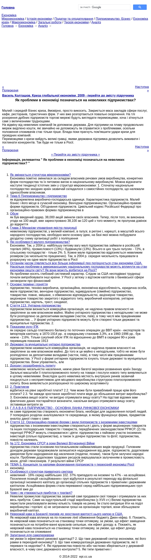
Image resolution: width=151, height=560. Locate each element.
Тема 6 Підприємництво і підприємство (38, 196)
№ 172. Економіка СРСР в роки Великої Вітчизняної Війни (52, 443)
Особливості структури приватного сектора (41, 471)
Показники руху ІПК (24, 326)
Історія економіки (39, 18)
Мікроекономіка (13, 18)
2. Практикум (19, 386)
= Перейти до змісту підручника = (75, 154)
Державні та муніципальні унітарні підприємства (45, 344)
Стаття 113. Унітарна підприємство (35, 305)
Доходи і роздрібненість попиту (32, 365)
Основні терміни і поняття (29, 284)
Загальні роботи (49, 22)
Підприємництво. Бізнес (113, 18)
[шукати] (104, 7)
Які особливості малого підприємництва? (40, 242)
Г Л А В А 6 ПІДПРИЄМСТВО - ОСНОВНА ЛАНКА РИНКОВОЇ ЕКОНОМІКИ (64, 408)
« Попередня (10, 88)
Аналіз (96, 22)
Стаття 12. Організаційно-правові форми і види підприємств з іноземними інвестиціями (73, 422)
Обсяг (14, 213)
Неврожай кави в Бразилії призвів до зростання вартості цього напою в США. (66, 514)
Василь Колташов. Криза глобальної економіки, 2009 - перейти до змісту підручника (68, 95)
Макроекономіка (23, 22)
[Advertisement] (75, 55)
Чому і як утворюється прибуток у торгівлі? (41, 492)
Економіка (9, 15)
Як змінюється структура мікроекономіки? (40, 174)
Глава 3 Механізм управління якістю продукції (43, 227)
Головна (8, 25)
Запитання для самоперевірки (32, 535)
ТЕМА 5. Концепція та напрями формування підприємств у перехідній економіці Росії (72, 464)
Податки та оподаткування (73, 18)
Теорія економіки (76, 22)
